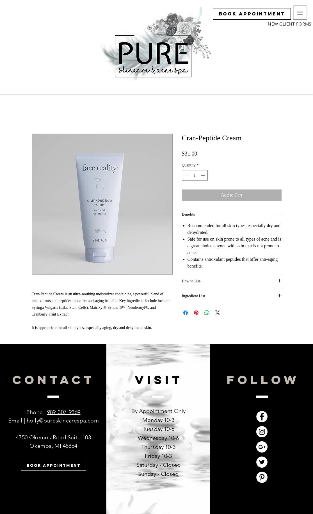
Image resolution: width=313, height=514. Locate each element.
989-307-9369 (64, 412)
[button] (300, 13)
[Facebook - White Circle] (262, 416)
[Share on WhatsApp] (207, 312)
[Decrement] (186, 175)
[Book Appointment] (252, 14)
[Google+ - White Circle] (262, 447)
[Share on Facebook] (185, 312)
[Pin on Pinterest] (196, 312)
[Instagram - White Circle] (262, 431)
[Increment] (203, 175)
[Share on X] (217, 312)
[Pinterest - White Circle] (262, 477)
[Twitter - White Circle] (262, 462)
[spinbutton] (195, 175)
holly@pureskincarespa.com (63, 420)
